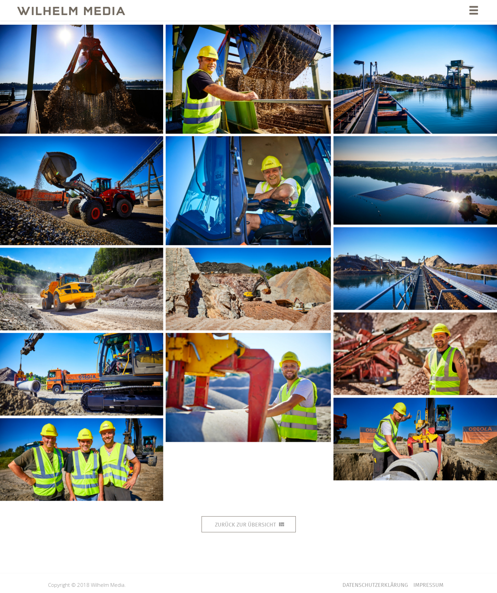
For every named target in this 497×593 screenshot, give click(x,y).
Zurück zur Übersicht (249, 524)
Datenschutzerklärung (375, 585)
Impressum (428, 585)
